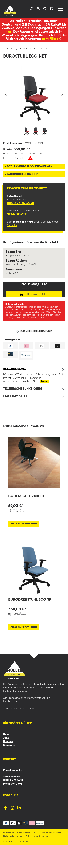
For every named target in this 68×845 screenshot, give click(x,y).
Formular (12, 225)
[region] (34, 102)
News (6, 734)
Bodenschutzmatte (26, 496)
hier (8, 32)
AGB (36, 833)
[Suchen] (31, 9)
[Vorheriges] (5, 94)
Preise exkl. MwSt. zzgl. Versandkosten (22, 154)
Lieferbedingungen (13, 836)
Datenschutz (23, 833)
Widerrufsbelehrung (51, 833)
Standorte (17, 214)
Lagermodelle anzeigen (23, 174)
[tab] (34, 375)
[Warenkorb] (52, 9)
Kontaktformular (12, 770)
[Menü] (61, 9)
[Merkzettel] (45, 9)
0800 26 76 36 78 (20, 203)
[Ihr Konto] (38, 9)
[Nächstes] (62, 94)
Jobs (6, 738)
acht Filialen (51, 39)
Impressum (8, 833)
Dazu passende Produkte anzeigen (29, 166)
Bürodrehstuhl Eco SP (29, 599)
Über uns (8, 741)
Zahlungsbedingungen (37, 836)
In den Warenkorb (34, 293)
